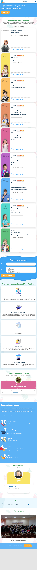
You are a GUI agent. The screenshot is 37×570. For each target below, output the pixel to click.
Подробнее (5, 12)
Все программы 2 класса (16, 89)
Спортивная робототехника (19, 87)
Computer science (16, 30)
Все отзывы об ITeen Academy (18, 399)
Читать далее (15, 392)
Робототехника (15, 32)
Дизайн (13, 139)
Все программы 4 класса (16, 142)
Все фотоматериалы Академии (18, 540)
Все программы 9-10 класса (17, 215)
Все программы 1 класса (16, 62)
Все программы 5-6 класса (17, 167)
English (13, 55)
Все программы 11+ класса (17, 237)
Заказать (28, 545)
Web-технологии (16, 185)
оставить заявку (17, 49)
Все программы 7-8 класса (17, 192)
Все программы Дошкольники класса (19, 35)
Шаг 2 (2, 270)
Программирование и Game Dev (20, 110)
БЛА (12, 164)
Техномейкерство (16, 112)
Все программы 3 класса (16, 117)
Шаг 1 (2, 264)
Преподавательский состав (11, 467)
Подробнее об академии (8, 415)
